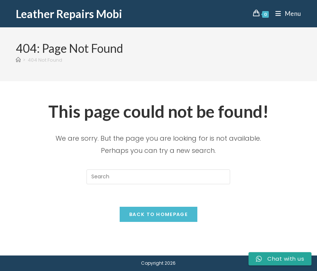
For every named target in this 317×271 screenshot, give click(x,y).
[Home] (18, 60)
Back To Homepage (158, 214)
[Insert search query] (158, 176)
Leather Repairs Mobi (69, 13)
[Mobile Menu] (285, 13)
